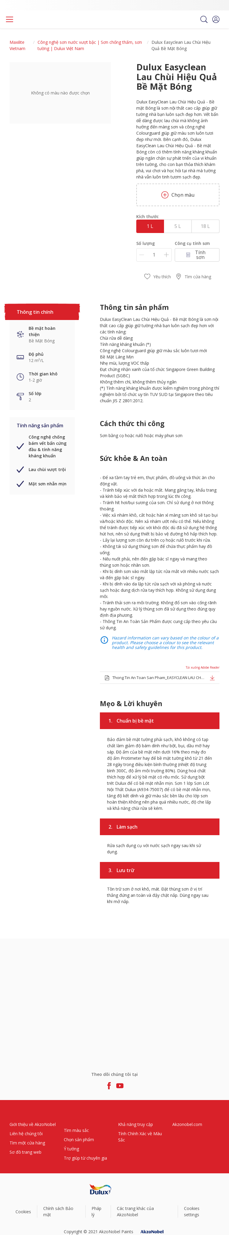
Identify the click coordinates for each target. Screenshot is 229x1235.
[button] (215, 19)
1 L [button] (150, 226)
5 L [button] (177, 226)
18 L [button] (205, 226)
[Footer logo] (100, 1189)
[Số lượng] (154, 255)
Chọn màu (177, 194)
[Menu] (9, 19)
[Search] (204, 19)
